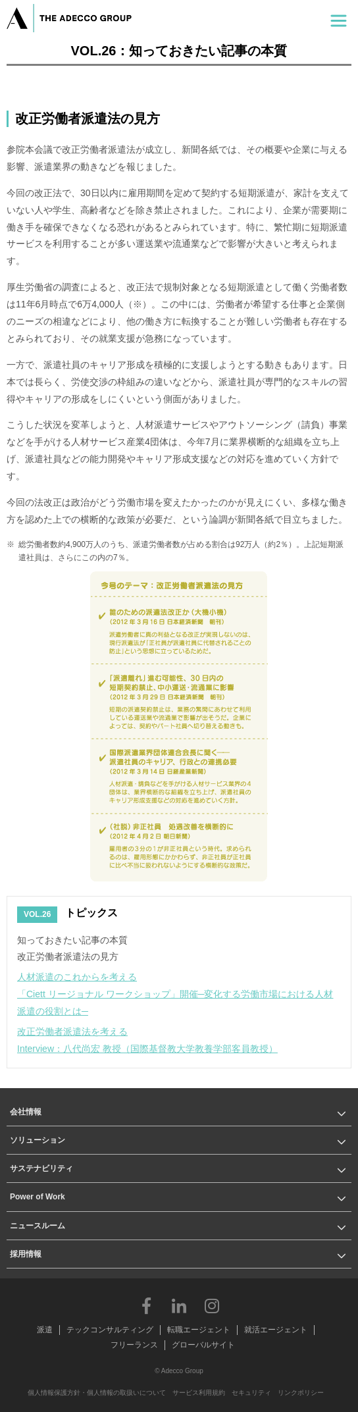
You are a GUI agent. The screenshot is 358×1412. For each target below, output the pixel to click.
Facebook (146, 1305)
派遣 (45, 1329)
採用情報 (25, 1254)
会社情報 (25, 1111)
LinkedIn (179, 1305)
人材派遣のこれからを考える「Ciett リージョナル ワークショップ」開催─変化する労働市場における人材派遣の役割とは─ (175, 994)
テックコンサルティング (109, 1329)
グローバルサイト (203, 1344)
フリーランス (134, 1344)
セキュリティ (251, 1392)
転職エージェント (198, 1329)
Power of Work (37, 1196)
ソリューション (37, 1140)
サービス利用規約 (198, 1392)
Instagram (212, 1305)
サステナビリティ (41, 1168)
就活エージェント (275, 1329)
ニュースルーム (37, 1225)
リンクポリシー (301, 1392)
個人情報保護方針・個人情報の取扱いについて (97, 1392)
